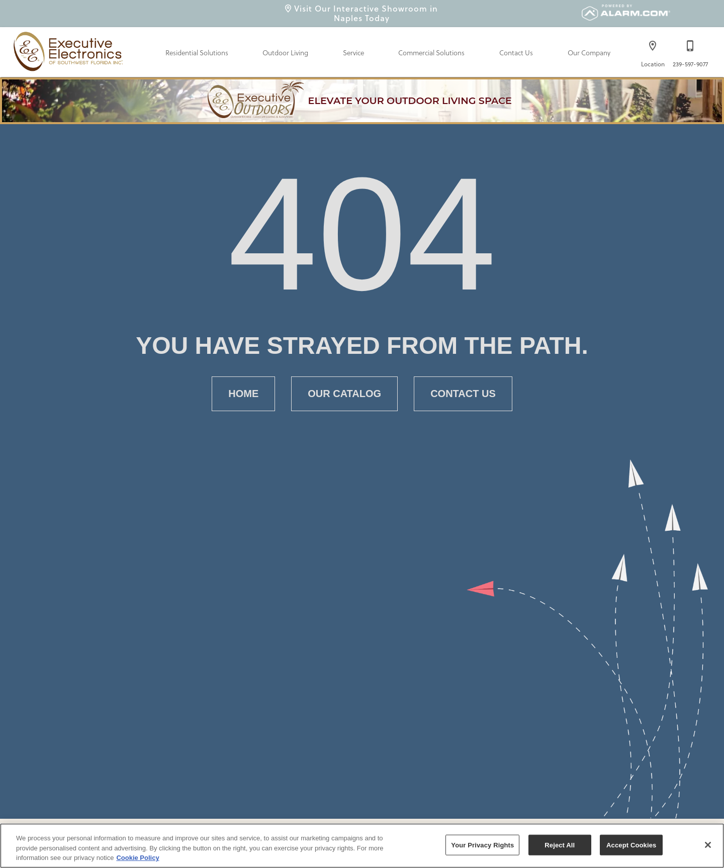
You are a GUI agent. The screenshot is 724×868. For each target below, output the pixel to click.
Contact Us (516, 53)
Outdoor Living (285, 53)
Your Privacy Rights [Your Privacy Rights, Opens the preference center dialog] (482, 844)
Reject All (560, 844)
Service (353, 53)
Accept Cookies (631, 844)
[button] (653, 46)
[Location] (653, 51)
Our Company (589, 53)
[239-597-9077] (690, 51)
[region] (362, 845)
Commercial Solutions (431, 53)
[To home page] (70, 49)
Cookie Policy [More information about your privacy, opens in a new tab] (137, 857)
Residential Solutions (196, 53)
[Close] (708, 845)
